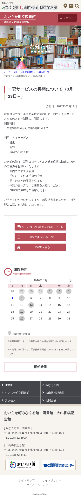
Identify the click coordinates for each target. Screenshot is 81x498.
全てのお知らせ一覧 (42, 236)
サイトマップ (26, 480)
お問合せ (71, 6)
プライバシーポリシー (40, 485)
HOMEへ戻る (42, 247)
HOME (9, 385)
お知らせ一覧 (43, 72)
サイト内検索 (77, 6)
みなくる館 (52, 385)
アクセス (65, 6)
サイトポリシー (51, 480)
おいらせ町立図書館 (23, 72)
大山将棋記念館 (54, 392)
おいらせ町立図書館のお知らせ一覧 (42, 226)
